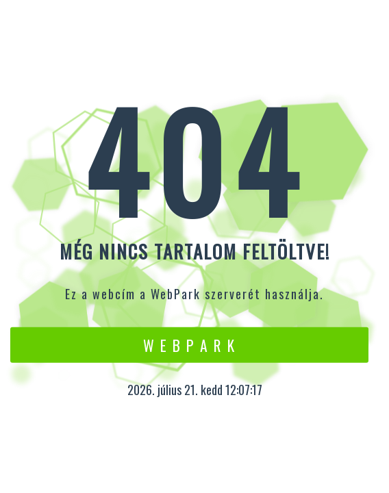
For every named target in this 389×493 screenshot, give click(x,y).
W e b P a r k (189, 344)
